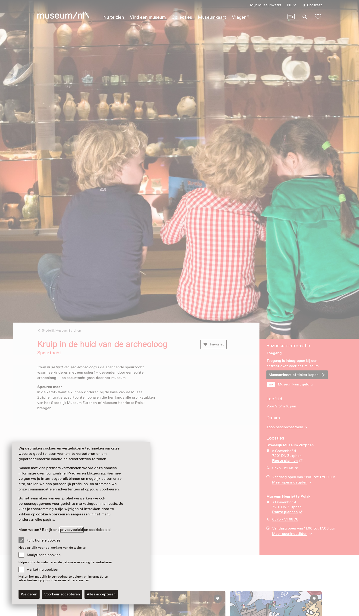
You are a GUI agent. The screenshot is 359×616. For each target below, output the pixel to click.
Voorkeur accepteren (62, 594)
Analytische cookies (43, 555)
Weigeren (29, 594)
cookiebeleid (100, 530)
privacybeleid (71, 530)
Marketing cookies (42, 569)
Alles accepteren (101, 594)
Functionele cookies (39, 540)
